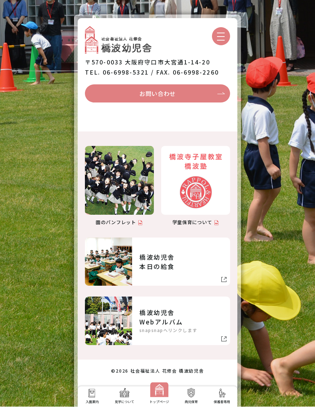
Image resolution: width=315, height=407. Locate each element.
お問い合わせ (157, 93)
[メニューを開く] (221, 36)
